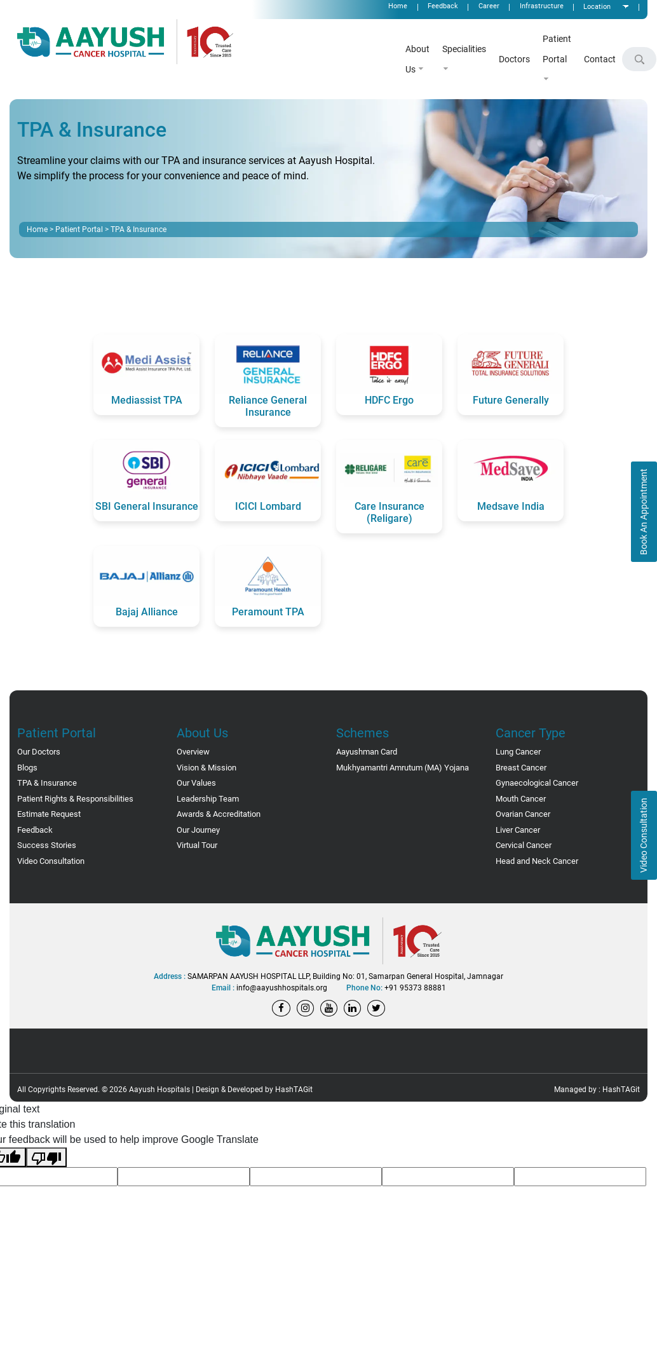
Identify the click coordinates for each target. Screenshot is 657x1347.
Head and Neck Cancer (537, 861)
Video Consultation (644, 835)
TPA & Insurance (47, 783)
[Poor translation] (46, 1157)
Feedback (35, 830)
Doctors (514, 59)
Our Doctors (38, 751)
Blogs (27, 767)
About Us (417, 59)
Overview (193, 751)
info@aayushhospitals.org (281, 987)
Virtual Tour (197, 845)
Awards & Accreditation (219, 814)
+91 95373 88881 (415, 987)
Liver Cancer (518, 830)
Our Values (196, 783)
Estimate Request (49, 814)
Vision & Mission (206, 767)
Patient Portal (557, 57)
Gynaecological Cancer (537, 783)
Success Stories (46, 845)
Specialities (464, 57)
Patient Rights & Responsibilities (75, 798)
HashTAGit (294, 1089)
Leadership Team (208, 798)
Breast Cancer (521, 767)
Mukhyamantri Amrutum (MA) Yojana (402, 767)
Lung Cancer (518, 751)
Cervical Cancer (524, 845)
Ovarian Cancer (523, 814)
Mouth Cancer (521, 798)
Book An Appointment (644, 511)
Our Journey (198, 830)
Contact (600, 59)
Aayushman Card (366, 751)
